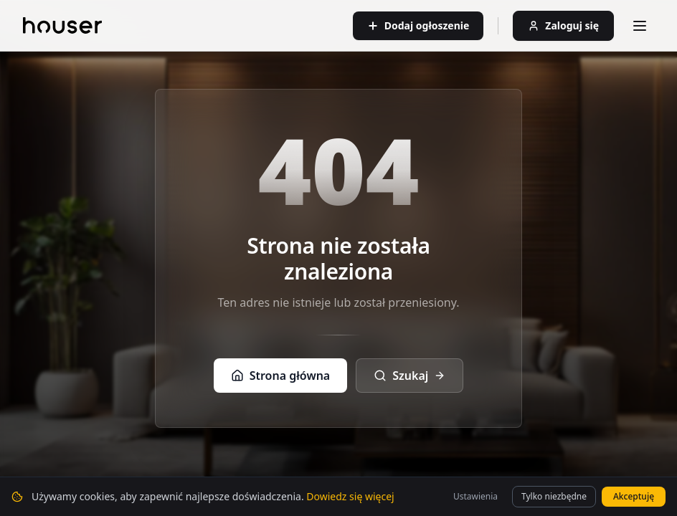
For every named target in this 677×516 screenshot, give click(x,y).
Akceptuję (633, 500)
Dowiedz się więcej (350, 500)
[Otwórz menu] (639, 25)
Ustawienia (475, 500)
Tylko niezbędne (554, 500)
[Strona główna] (62, 25)
